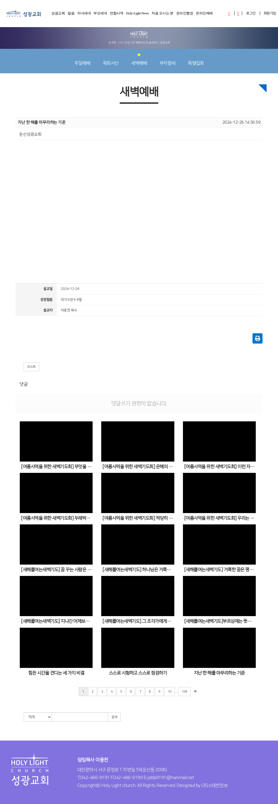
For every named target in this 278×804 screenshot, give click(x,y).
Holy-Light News (137, 15)
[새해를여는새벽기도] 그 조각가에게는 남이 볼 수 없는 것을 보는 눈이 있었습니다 (138, 621)
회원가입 (270, 13)
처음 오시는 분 (162, 15)
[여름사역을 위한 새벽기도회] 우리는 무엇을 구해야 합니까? (220, 518)
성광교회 (58, 15)
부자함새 (167, 60)
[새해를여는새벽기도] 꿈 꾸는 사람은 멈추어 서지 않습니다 (57, 569)
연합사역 (116, 15)
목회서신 (111, 60)
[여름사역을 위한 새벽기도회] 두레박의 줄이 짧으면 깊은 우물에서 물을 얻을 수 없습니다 (57, 518)
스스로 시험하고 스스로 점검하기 (138, 673)
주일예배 (82, 60)
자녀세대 (84, 15)
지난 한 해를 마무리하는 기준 (219, 673)
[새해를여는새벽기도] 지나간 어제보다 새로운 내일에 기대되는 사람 (57, 621)
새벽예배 (139, 60)
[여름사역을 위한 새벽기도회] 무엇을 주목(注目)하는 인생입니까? (57, 466)
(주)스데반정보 (214, 785)
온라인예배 (204, 15)
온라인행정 (184, 15)
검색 (114, 717)
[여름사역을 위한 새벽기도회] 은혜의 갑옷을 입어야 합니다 (138, 466)
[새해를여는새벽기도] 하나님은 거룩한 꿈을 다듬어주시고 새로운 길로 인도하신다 (138, 569)
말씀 (71, 15)
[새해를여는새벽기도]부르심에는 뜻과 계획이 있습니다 (220, 621)
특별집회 (196, 60)
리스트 (31, 367)
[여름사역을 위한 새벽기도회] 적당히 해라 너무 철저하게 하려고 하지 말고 (138, 518)
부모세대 (100, 15)
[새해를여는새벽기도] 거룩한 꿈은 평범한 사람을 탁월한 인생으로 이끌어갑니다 (220, 569)
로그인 (251, 13)
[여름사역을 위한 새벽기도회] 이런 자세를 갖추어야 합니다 (220, 466)
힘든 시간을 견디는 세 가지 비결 (56, 673)
